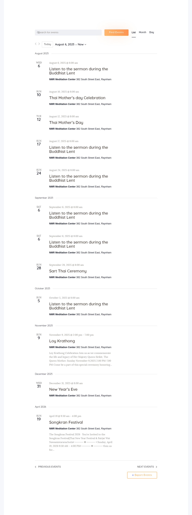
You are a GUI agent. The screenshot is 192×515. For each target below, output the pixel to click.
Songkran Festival (66, 422)
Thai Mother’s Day (66, 123)
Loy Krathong (62, 341)
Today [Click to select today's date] (47, 44)
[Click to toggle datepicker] (70, 44)
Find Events (116, 32)
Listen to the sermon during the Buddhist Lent (78, 71)
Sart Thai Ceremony (68, 271)
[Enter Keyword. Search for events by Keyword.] (68, 32)
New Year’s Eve (63, 390)
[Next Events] (39, 44)
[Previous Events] (35, 44)
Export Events (142, 475)
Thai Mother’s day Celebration (77, 98)
